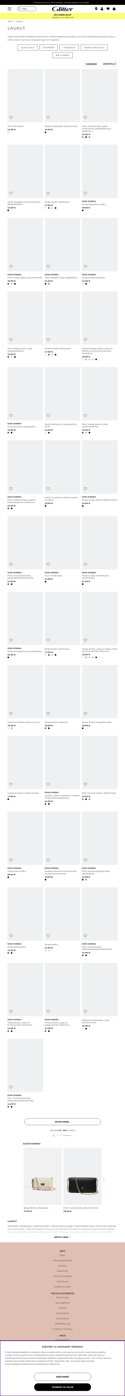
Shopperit (48, 47)
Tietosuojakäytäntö (62, 1260)
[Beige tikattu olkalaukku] (62, 625)
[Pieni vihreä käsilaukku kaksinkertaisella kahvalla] (25, 1074)
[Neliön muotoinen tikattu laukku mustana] (62, 475)
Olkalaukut (27, 47)
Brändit (62, 1308)
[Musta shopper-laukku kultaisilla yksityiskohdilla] (25, 178)
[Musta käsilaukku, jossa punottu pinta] (62, 401)
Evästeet (62, 1266)
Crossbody (69, 47)
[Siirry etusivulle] (63, 9)
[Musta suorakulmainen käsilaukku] (25, 625)
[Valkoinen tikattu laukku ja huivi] (25, 697)
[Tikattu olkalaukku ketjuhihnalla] (62, 104)
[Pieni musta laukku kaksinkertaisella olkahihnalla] (100, 922)
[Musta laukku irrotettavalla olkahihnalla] (100, 551)
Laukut (19, 21)
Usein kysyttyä (62, 1340)
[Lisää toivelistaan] (10, 117)
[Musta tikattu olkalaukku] (62, 178)
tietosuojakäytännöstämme (19, 1364)
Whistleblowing (62, 1324)
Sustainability (62, 1319)
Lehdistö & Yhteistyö (62, 1329)
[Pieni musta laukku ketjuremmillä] (25, 252)
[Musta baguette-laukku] (100, 178)
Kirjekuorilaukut (94, 47)
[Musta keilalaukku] (25, 922)
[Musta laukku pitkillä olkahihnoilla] (100, 475)
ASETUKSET (62, 1376)
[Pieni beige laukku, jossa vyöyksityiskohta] (25, 326)
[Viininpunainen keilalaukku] (25, 401)
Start (10, 21)
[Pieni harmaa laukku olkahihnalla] (100, 771)
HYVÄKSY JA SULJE (62, 1387)
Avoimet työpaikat (62, 1276)
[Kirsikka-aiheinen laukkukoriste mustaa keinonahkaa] (62, 847)
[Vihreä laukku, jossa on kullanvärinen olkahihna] (62, 998)
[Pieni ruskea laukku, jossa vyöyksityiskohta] (100, 401)
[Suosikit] (110, 8)
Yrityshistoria (62, 1313)
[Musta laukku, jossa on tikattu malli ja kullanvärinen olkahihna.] (100, 625)
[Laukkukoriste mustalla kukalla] (25, 771)
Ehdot (63, 1255)
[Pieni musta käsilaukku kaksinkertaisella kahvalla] (25, 551)
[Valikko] (10, 9)
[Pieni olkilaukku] (25, 104)
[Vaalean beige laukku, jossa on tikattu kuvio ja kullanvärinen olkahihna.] (100, 326)
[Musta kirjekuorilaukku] (100, 252)
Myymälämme (62, 1303)
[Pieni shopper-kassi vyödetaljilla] (62, 252)
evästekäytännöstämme (47, 1364)
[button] (104, 8)
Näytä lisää (62, 1237)
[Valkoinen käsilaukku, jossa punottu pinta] (100, 998)
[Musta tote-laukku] (25, 847)
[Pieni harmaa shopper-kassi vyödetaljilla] (100, 847)
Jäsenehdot (62, 1271)
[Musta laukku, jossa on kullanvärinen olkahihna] (25, 998)
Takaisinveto (62, 1282)
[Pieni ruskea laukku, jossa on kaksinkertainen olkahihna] (25, 475)
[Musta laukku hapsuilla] (62, 697)
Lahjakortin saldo (62, 1287)
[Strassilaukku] (62, 922)
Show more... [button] (62, 1122)
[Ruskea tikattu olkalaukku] (62, 326)
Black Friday (62, 1298)
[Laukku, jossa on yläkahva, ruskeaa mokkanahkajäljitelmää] (62, 771)
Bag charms (62, 55)
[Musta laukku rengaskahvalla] (100, 697)
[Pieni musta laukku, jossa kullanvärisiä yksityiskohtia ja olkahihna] (100, 104)
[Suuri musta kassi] (62, 551)
